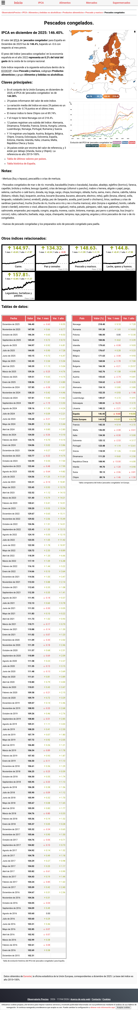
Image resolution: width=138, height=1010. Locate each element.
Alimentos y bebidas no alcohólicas (44, 12)
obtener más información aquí (102, 1007)
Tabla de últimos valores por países (26, 158)
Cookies (107, 999)
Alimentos (65, 2)
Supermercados (121, 2)
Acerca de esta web (80, 999)
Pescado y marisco (94, 12)
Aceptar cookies (123, 1007)
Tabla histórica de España (21, 163)
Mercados (91, 2)
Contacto (96, 999)
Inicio (18, 3)
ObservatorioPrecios (11, 12)
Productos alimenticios (73, 12)
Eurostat (27, 976)
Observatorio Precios (37, 999)
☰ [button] (3, 2)
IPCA (41, 2)
